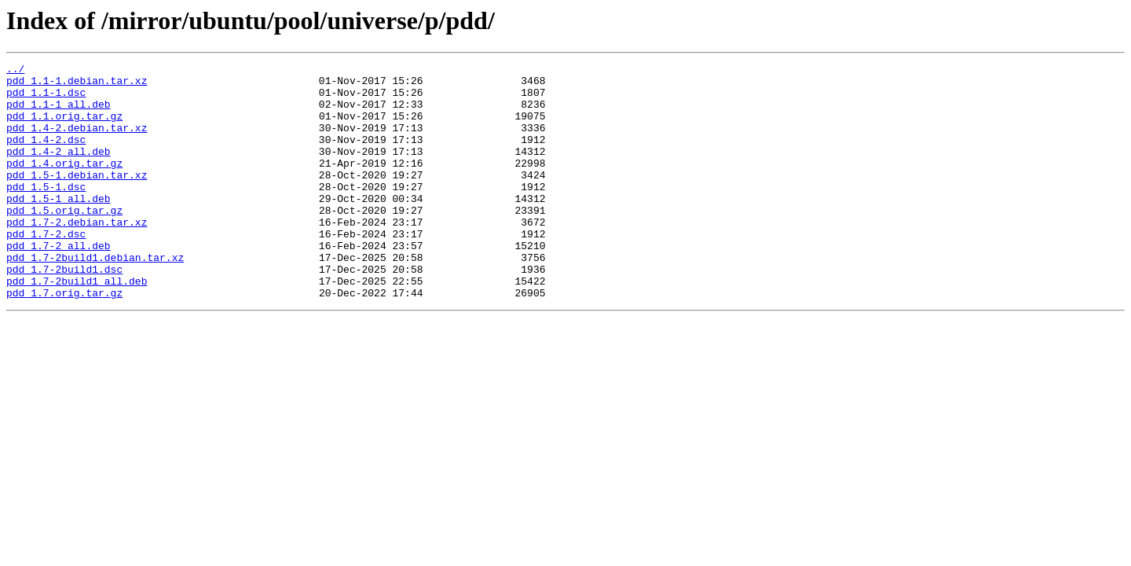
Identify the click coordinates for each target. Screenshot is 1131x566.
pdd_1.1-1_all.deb (58, 113)
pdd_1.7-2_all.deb (58, 283)
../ (15, 71)
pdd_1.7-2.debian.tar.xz (76, 255)
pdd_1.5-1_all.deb (58, 226)
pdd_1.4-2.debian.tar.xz (76, 141)
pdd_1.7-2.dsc (46, 269)
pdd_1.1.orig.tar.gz (64, 127)
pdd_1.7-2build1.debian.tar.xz (95, 297)
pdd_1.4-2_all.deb (58, 170)
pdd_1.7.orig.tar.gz (64, 340)
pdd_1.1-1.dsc (46, 99)
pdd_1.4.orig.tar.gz (64, 184)
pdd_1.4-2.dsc (46, 156)
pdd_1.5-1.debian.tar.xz (76, 198)
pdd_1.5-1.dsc (46, 212)
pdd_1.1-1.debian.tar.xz (76, 85)
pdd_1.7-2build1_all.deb (76, 325)
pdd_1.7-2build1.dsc (64, 311)
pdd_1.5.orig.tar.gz (64, 240)
